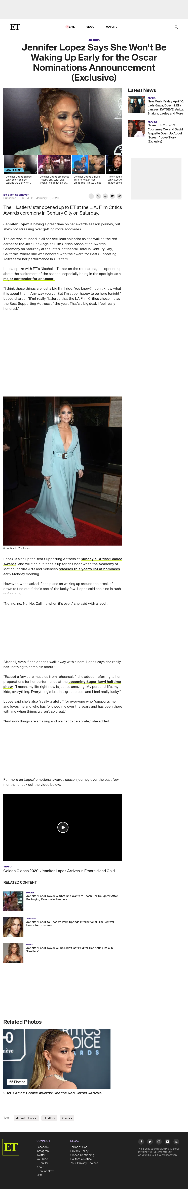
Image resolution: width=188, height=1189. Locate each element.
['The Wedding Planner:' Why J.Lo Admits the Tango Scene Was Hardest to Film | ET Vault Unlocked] (122, 170)
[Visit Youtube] (167, 1142)
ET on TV (42, 1163)
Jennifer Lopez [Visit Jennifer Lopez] (26, 1118)
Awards (94, 40)
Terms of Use (78, 1147)
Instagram (43, 1151)
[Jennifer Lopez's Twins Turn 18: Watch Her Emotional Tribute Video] (88, 170)
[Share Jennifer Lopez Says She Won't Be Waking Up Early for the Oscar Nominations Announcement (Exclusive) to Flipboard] (112, 196)
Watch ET (112, 27)
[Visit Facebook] (141, 1142)
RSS (39, 1175)
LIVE (72, 27)
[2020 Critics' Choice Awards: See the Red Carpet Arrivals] (62, 1059)
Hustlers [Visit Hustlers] (49, 1118)
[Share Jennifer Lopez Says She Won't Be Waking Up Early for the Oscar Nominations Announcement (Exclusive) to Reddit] (105, 196)
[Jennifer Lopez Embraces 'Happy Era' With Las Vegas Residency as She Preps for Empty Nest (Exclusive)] (54, 170)
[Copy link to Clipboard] (119, 196)
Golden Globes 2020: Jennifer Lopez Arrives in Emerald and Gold (59, 871)
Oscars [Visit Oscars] (67, 1118)
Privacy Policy (79, 1151)
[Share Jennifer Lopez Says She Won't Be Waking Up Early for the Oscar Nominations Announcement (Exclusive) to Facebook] (91, 196)
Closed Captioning (82, 1155)
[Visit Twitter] (150, 1142)
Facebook (42, 1147)
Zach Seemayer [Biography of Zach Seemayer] (18, 195)
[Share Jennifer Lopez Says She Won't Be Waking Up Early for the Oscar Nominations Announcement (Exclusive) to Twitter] (98, 196)
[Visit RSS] (176, 1142)
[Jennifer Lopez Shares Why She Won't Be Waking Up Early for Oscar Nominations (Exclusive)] (20, 170)
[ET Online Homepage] (15, 27)
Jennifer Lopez (16, 224)
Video (90, 27)
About (40, 1167)
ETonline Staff (45, 1171)
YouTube (42, 1159)
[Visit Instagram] (159, 1142)
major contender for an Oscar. (29, 278)
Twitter (41, 1155)
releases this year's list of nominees (89, 569)
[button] (62, 827)
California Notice (81, 1159)
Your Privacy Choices (84, 1163)
